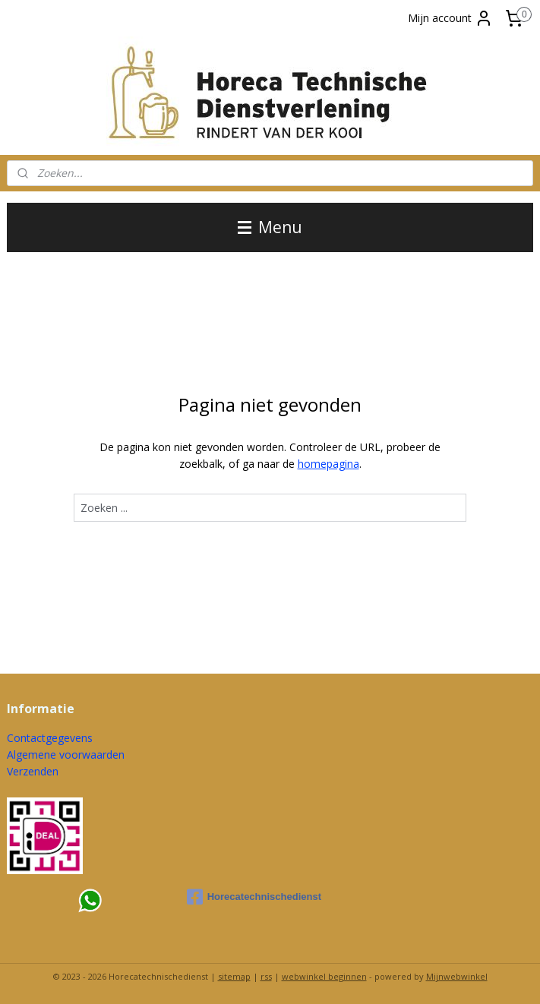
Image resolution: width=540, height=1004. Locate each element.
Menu (270, 227)
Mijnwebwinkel (457, 976)
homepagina (328, 463)
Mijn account (450, 18)
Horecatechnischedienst (254, 897)
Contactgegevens (50, 738)
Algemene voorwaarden (66, 754)
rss (266, 976)
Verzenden (32, 771)
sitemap (234, 976)
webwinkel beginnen (324, 976)
